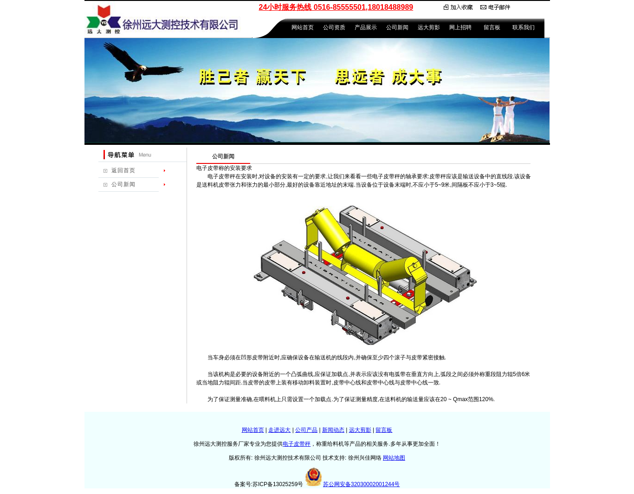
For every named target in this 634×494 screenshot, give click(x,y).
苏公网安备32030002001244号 (361, 484)
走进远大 (279, 430)
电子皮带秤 (297, 444)
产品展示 (366, 27)
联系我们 (523, 27)
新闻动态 (333, 430)
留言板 (492, 27)
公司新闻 (397, 27)
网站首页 (302, 27)
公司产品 (306, 430)
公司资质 (334, 27)
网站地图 (394, 458)
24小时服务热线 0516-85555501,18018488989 (336, 7)
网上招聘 (460, 27)
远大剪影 (429, 27)
